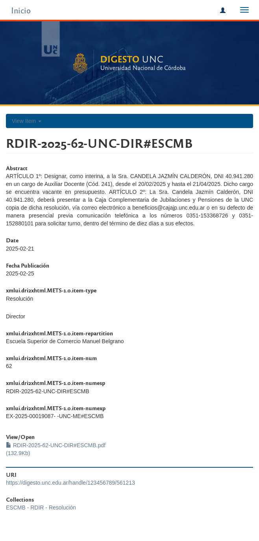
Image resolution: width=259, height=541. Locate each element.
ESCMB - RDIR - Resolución (41, 507)
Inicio (21, 10)
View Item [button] (26, 121)
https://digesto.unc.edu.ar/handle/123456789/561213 (70, 483)
